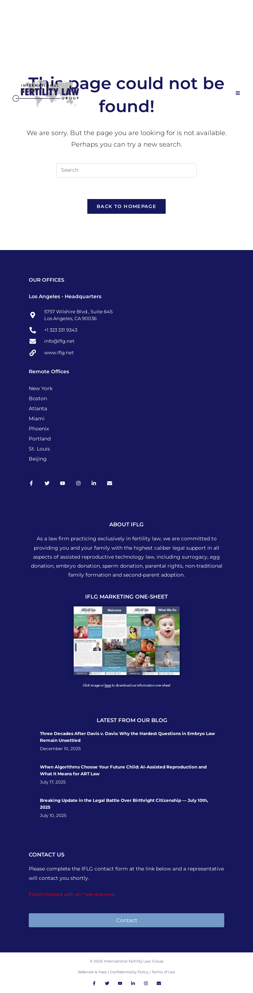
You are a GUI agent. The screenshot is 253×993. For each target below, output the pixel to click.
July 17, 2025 (53, 782)
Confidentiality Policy (130, 972)
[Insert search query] (126, 170)
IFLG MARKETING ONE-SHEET (126, 597)
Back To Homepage (126, 206)
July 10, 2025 (53, 816)
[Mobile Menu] (238, 93)
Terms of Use (163, 972)
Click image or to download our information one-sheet (126, 686)
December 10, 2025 (60, 749)
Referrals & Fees (92, 972)
